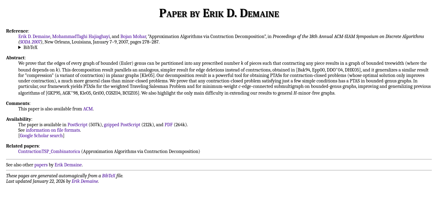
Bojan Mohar (133, 36)
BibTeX (30, 47)
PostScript (78, 124)
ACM (88, 109)
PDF (169, 124)
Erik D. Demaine (34, 36)
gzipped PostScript (122, 124)
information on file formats (53, 130)
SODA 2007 (30, 42)
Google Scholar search (41, 135)
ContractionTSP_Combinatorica (49, 151)
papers (41, 165)
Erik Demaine (68, 165)
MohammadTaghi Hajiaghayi (81, 36)
